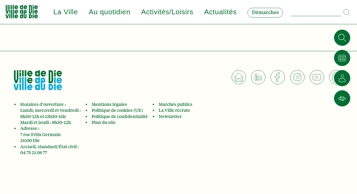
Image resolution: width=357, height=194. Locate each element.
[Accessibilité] (342, 98)
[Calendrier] (342, 58)
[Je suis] (342, 78)
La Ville (65, 12)
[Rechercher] (342, 38)
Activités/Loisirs (167, 12)
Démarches (265, 12)
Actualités (220, 12)
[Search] (347, 10)
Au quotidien (109, 12)
